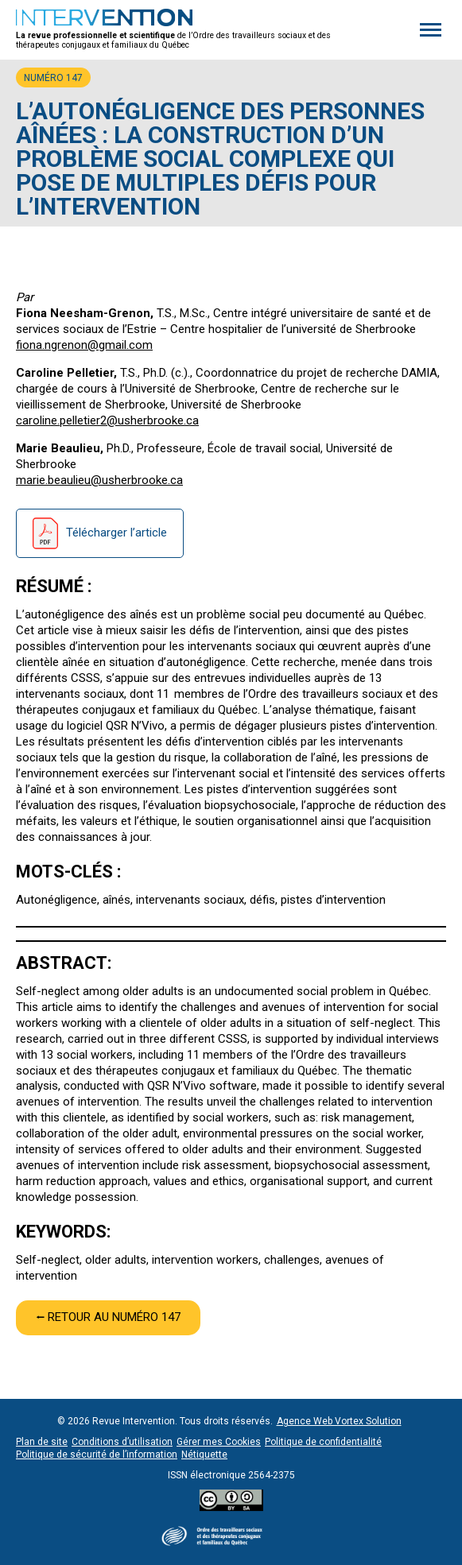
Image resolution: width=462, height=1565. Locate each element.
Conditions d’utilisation (122, 1441)
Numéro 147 (53, 77)
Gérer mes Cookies (219, 1441)
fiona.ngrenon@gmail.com (84, 345)
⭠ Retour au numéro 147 (108, 1317)
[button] (430, 29)
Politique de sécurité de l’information (96, 1454)
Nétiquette (204, 1454)
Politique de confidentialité (323, 1441)
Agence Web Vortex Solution (339, 1421)
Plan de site (42, 1441)
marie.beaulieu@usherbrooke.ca (99, 480)
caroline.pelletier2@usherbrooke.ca (107, 420)
